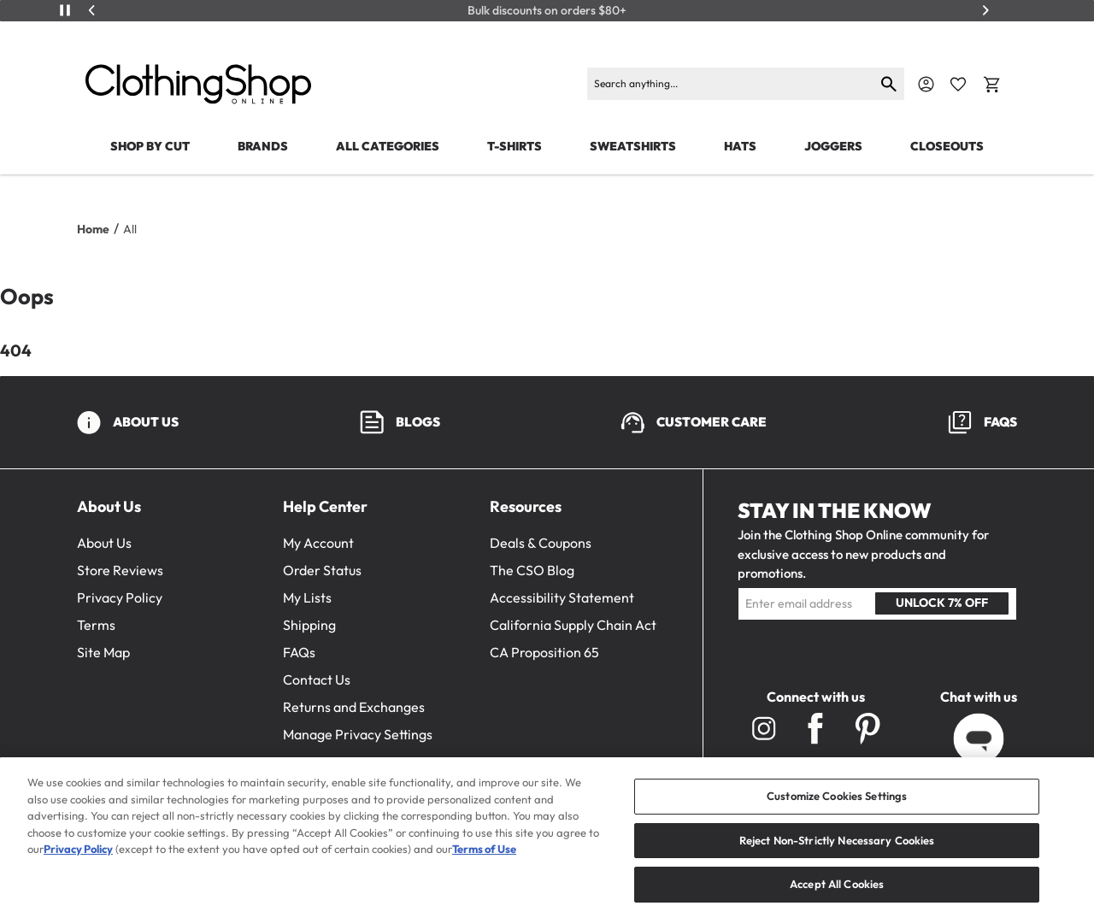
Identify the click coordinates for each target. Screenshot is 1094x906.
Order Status (322, 570)
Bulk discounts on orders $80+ (547, 10)
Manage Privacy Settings (357, 734)
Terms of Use (484, 870)
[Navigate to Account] (926, 84)
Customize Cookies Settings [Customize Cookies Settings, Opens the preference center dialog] (837, 817)
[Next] (985, 10)
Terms (96, 624)
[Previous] (92, 10)
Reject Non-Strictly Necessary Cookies (837, 861)
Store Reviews (120, 570)
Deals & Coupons (540, 542)
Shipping (309, 624)
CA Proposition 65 (544, 652)
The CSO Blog (532, 570)
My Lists (307, 597)
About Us (104, 542)
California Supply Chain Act (573, 624)
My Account (318, 542)
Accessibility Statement (562, 597)
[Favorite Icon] (958, 84)
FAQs (299, 652)
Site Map (103, 652)
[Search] (731, 84)
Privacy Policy (119, 597)
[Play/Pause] (65, 10)
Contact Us (316, 679)
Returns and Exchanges (354, 706)
